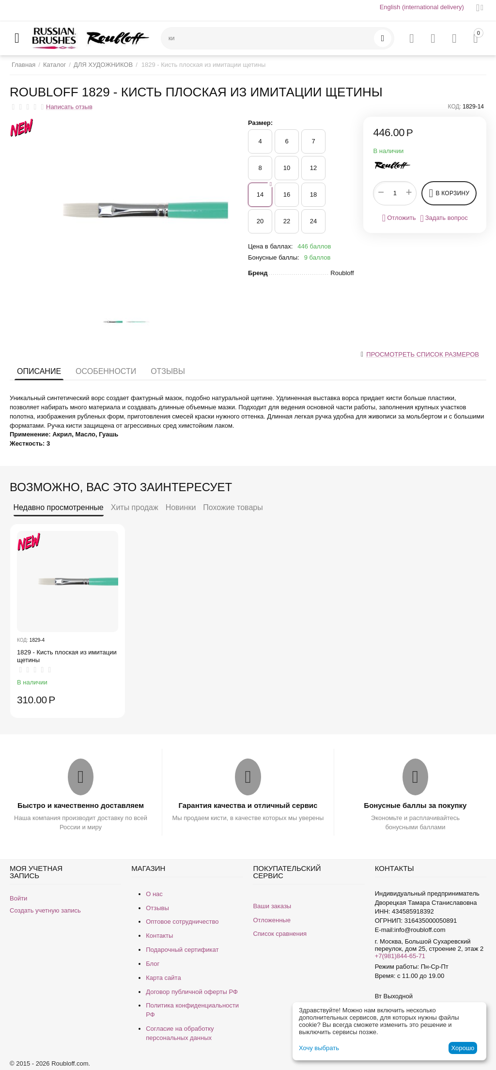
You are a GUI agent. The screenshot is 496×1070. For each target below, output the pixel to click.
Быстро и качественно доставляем (80, 805)
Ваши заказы (272, 906)
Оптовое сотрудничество (182, 921)
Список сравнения (280, 933)
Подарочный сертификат (182, 949)
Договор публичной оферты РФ (192, 991)
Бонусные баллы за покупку (415, 805)
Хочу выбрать (319, 1048)
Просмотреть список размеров (422, 354)
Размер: (260, 122)
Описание (39, 371)
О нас (154, 894)
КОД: (454, 106)
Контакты (159, 935)
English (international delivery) (422, 7)
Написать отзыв (69, 107)
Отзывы (168, 371)
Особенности (106, 371)
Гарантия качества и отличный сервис (248, 805)
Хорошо (462, 1048)
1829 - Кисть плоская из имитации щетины (67, 656)
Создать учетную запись (45, 910)
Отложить (399, 218)
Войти (18, 898)
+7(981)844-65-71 (400, 956)
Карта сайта (163, 977)
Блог (152, 963)
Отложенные (271, 920)
